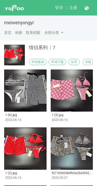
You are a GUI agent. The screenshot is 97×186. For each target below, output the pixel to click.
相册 (18, 32)
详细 (88, 62)
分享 (74, 62)
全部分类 (51, 32)
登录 (59, 7)
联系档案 (33, 32)
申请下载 (57, 62)
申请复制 (38, 62)
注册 (73, 7)
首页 (7, 32)
